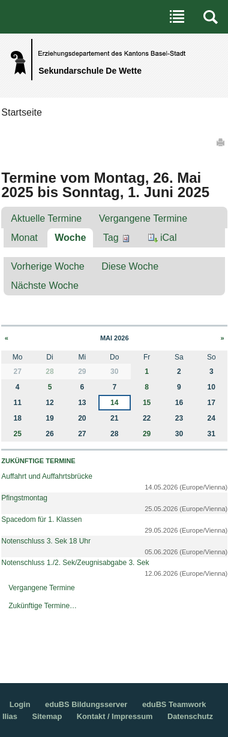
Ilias (9, 716)
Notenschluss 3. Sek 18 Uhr (46, 541)
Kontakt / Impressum (115, 716)
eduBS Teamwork (174, 704)
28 (49, 371)
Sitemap (47, 716)
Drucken (221, 142)
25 (18, 434)
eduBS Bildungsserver (86, 704)
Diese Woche (129, 266)
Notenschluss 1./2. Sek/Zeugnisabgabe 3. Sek (75, 562)
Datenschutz (190, 716)
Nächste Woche (45, 285)
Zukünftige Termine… (42, 606)
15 (147, 402)
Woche (70, 237)
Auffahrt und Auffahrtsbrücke (46, 476)
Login (20, 704)
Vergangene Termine (143, 218)
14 (114, 402)
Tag (111, 237)
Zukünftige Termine (38, 460)
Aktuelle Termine (46, 218)
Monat (24, 237)
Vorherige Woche (47, 266)
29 (147, 434)
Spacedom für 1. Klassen (41, 519)
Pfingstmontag (24, 498)
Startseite (21, 112)
